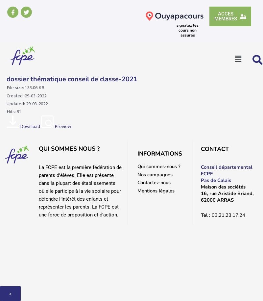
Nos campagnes (155, 174)
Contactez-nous (154, 182)
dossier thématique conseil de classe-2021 (72, 79)
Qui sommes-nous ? (158, 166)
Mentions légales (156, 191)
